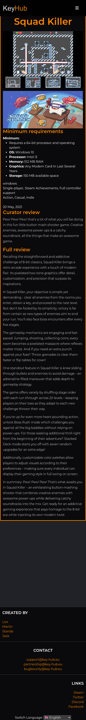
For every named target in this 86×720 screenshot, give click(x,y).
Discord (78, 702)
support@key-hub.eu (42, 659)
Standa (7, 631)
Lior (5, 622)
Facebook (76, 706)
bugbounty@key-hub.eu (43, 669)
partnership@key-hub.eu (43, 664)
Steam (79, 692)
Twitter (78, 697)
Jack (5, 636)
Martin (7, 626)
